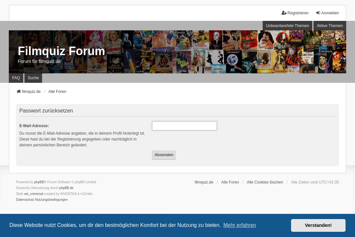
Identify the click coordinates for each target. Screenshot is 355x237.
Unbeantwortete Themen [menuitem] (287, 25)
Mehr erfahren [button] (239, 225)
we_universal (33, 194)
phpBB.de (66, 188)
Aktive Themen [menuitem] (330, 25)
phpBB (39, 182)
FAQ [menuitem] (16, 78)
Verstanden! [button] (318, 225)
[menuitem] (25, 200)
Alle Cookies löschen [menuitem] (265, 182)
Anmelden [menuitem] (327, 12)
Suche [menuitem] (33, 78)
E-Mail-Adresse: (34, 126)
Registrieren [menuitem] (295, 12)
